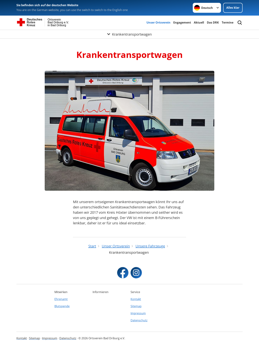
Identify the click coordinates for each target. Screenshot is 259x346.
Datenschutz (139, 320)
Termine (227, 22)
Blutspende (62, 306)
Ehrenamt (61, 299)
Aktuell (199, 22)
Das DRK (213, 22)
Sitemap (136, 306)
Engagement (182, 22)
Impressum (138, 313)
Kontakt (136, 299)
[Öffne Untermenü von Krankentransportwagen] (129, 34)
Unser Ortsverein (158, 22)
